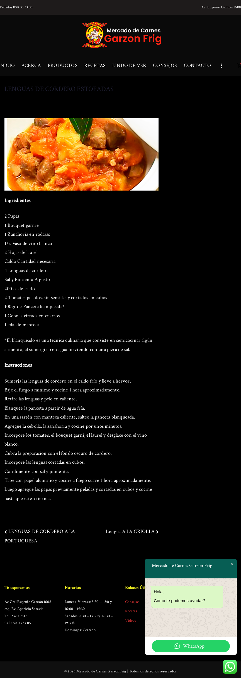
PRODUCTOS (62, 65)
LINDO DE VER (129, 65)
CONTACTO (197, 65)
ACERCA (31, 65)
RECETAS (95, 65)
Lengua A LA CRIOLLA (130, 531)
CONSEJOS (165, 65)
